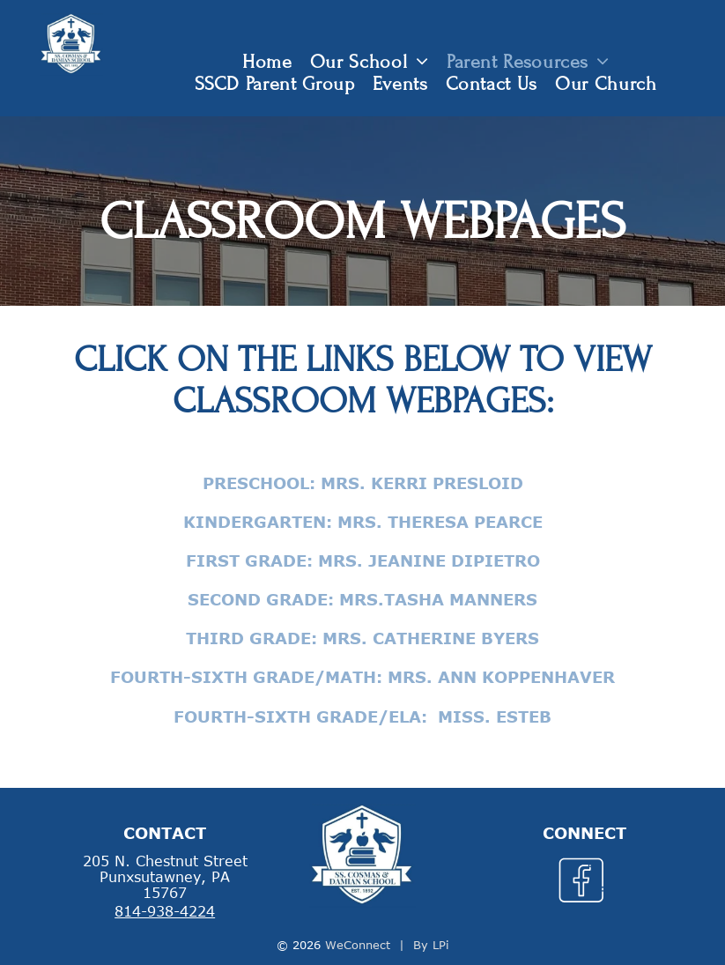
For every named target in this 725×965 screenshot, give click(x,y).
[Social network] (580, 883)
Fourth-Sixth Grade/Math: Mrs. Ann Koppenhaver (362, 677)
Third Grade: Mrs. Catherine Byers (362, 638)
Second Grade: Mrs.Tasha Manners (362, 599)
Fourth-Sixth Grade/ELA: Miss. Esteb (362, 716)
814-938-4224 (165, 911)
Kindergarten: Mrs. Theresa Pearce (363, 521)
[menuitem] (267, 62)
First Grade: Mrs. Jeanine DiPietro (363, 560)
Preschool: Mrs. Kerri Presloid (363, 483)
